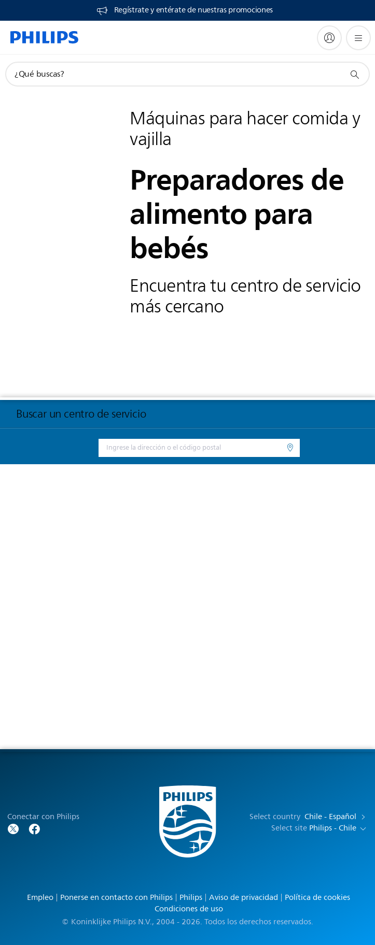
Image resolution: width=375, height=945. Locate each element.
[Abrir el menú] (358, 37)
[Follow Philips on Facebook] (34, 828)
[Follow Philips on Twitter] (13, 828)
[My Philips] (329, 37)
